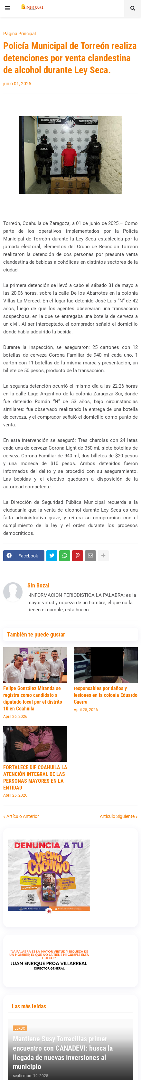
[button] (7, 8)
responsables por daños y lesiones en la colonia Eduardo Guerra (105, 695)
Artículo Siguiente (117, 816)
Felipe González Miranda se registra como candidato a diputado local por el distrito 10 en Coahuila (32, 698)
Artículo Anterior (22, 816)
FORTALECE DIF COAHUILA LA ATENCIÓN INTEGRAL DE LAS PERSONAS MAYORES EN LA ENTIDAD (35, 777)
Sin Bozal (38, 585)
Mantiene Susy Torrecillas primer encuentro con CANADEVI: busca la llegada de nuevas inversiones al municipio (63, 1053)
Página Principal (19, 33)
